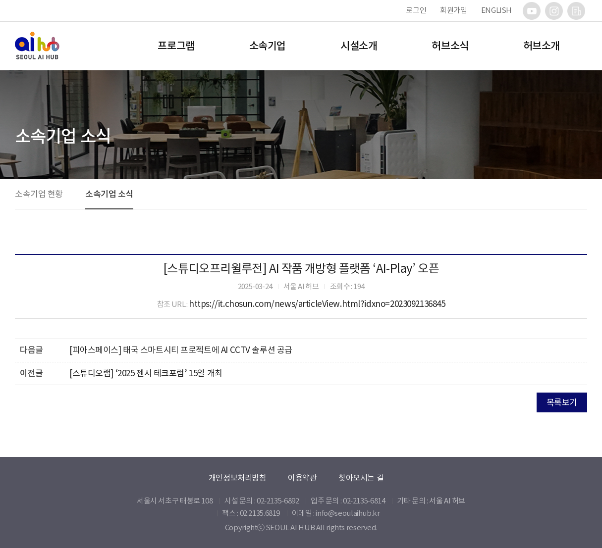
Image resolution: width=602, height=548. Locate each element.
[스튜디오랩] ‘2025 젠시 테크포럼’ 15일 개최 (145, 373)
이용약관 (302, 478)
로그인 (416, 10)
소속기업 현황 (39, 194)
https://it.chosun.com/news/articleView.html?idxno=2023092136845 (317, 304)
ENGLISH (496, 10)
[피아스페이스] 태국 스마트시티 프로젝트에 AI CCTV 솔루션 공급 (180, 350)
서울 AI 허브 (447, 500)
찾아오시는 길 (360, 478)
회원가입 (453, 10)
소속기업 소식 (109, 194)
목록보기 (562, 402)
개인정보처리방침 (238, 478)
